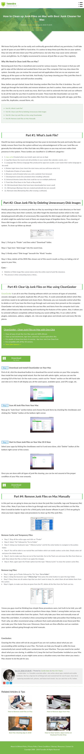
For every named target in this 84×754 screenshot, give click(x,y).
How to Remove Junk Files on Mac (20, 711)
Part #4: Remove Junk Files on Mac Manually (20, 119)
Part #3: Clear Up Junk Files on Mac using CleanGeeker (24, 115)
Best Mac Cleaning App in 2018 (20, 733)
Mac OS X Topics (57, 671)
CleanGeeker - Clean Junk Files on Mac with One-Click (29, 329)
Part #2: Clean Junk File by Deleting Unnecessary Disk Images (26, 112)
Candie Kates (31, 25)
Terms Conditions (44, 746)
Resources (61, 746)
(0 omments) (38, 28)
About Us (14, 746)
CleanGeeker (6, 293)
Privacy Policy (32, 746)
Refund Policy (22, 746)
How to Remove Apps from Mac (58, 711)
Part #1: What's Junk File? (14, 108)
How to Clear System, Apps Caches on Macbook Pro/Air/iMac (58, 734)
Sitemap (54, 746)
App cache (9, 157)
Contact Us (69, 746)
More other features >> (13, 344)
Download (16, 359)
